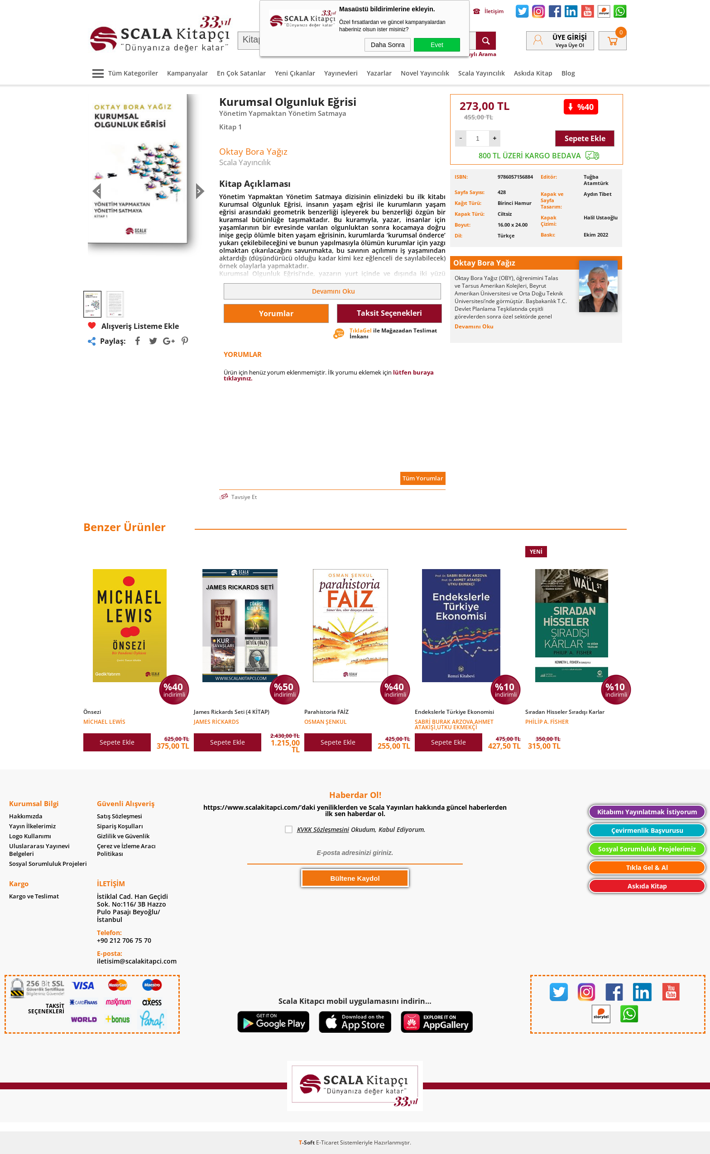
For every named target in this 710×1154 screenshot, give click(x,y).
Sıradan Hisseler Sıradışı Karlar (564, 712)
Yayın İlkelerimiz (32, 826)
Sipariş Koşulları (120, 826)
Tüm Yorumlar (423, 478)
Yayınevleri (341, 73)
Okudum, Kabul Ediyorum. (355, 829)
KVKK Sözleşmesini (323, 829)
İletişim (488, 11)
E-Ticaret (327, 1142)
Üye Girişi (569, 37)
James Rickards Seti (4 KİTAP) (231, 712)
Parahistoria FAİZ (326, 712)
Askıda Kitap (533, 73)
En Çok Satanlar (241, 73)
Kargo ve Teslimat (34, 896)
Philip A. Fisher (547, 721)
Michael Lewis (104, 721)
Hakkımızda (26, 816)
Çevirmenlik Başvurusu (647, 830)
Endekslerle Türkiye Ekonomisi (454, 712)
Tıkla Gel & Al (647, 867)
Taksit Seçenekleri (389, 313)
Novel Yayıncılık (425, 73)
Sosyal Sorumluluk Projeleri (48, 864)
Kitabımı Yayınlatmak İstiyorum (647, 811)
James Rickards (216, 721)
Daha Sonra (388, 44)
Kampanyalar (187, 73)
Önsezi (92, 712)
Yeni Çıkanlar (295, 73)
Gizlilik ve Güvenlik (123, 836)
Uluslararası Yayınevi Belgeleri (39, 850)
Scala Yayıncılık (481, 73)
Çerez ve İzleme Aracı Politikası (126, 850)
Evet (437, 44)
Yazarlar (379, 73)
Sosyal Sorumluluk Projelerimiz (647, 849)
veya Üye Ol (570, 45)
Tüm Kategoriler (123, 73)
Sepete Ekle (585, 138)
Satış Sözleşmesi (119, 816)
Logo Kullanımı (30, 836)
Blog (568, 73)
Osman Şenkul (325, 721)
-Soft (307, 1142)
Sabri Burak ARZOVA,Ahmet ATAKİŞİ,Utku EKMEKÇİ (454, 724)
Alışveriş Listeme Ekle (133, 326)
